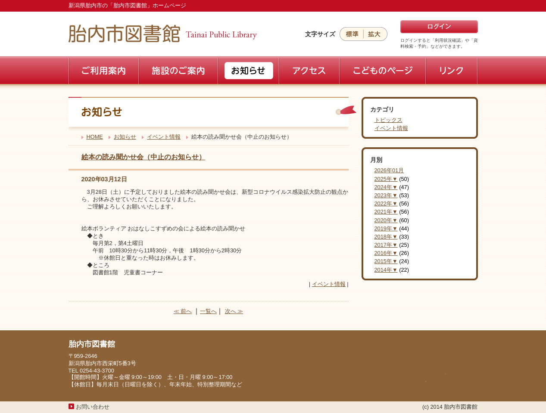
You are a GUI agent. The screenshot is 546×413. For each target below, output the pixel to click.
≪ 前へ (183, 311)
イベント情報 (164, 137)
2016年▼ (386, 253)
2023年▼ (386, 195)
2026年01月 (389, 170)
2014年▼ (386, 270)
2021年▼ (386, 211)
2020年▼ (386, 220)
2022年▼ (386, 203)
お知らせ (125, 137)
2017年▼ (386, 245)
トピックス (388, 120)
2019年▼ (386, 228)
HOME (95, 137)
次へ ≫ (234, 311)
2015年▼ (386, 261)
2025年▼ (386, 179)
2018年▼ (386, 236)
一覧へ (208, 311)
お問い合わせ (92, 407)
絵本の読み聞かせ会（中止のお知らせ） (143, 157)
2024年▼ (386, 187)
